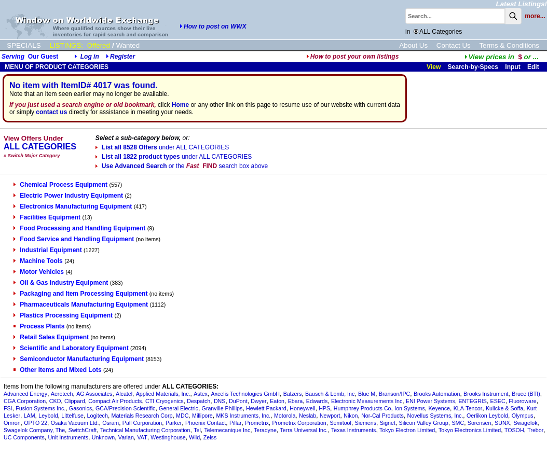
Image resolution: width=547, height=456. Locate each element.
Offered (98, 45)
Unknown (103, 437)
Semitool (340, 423)
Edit (534, 67)
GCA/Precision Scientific (125, 408)
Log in (89, 56)
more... (535, 16)
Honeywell (302, 408)
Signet (387, 423)
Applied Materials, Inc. (163, 394)
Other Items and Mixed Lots (57, 370)
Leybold (48, 415)
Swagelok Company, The (34, 430)
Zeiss (209, 437)
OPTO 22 (35, 423)
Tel (197, 430)
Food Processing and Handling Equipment (79, 228)
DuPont (238, 401)
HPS (324, 408)
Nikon (351, 415)
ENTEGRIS (472, 401)
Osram (110, 423)
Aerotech (62, 394)
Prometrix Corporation (299, 423)
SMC (458, 423)
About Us (413, 45)
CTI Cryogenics (164, 401)
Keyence (439, 408)
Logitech (97, 415)
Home (180, 104)
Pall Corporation (142, 423)
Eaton (277, 401)
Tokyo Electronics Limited (470, 430)
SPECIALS (23, 45)
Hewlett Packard (266, 408)
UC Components (24, 437)
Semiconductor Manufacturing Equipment (78, 359)
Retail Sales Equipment (51, 337)
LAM (29, 415)
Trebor (535, 430)
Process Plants (38, 326)
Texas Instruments (353, 430)
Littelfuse (72, 415)
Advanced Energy (25, 394)
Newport (330, 415)
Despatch (198, 401)
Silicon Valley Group (423, 423)
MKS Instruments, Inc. (243, 415)
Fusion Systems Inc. (40, 408)
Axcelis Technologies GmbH (245, 394)
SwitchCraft (83, 430)
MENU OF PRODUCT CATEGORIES (55, 67)
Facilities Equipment (46, 217)
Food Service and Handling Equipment (73, 239)
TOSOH (514, 430)
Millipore (202, 415)
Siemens (365, 423)
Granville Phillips (222, 408)
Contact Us (453, 45)
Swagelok (525, 423)
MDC (182, 415)
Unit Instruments (68, 437)
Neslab (307, 415)
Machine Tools (37, 261)
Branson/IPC (394, 394)
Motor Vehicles (38, 271)
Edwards (316, 401)
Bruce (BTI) (526, 394)
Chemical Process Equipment (60, 184)
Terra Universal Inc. (303, 430)
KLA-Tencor (468, 408)
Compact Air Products (115, 401)
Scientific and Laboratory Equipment (70, 348)
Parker (174, 423)
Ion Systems (409, 408)
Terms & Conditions (509, 45)
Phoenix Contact (205, 423)
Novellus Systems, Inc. (435, 415)
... (501, 57)
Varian (126, 437)
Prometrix (257, 423)
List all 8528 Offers (162, 147)
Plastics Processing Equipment (63, 315)
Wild (194, 437)
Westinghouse (168, 437)
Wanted (128, 45)
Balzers (292, 394)
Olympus (523, 415)
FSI (8, 408)
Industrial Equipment (47, 250)
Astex (201, 394)
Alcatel (124, 394)
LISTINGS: (66, 45)
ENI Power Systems (430, 401)
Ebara (295, 401)
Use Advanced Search (181, 166)
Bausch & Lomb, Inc (329, 394)
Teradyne (265, 430)
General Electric (178, 408)
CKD (55, 401)
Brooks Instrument (485, 394)
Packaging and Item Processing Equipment (80, 293)
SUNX (502, 423)
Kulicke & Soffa (504, 408)
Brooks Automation (437, 394)
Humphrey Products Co (362, 408)
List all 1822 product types (173, 156)
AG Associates (94, 394)
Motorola (284, 415)
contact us (51, 112)
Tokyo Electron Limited (407, 430)
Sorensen (479, 423)
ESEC (497, 401)
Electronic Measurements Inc (366, 401)
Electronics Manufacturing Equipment (72, 206)
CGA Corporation (25, 401)
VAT (142, 437)
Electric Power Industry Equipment (68, 195)
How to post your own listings (352, 56)
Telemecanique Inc (227, 430)
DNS (220, 401)
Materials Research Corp (142, 415)
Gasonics (80, 408)
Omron (12, 423)
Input (512, 67)
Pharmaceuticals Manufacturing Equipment (80, 304)
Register (122, 56)
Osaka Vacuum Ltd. (75, 423)
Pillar (235, 423)
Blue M (366, 394)
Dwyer (258, 401)
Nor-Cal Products (382, 415)
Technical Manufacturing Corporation (145, 430)
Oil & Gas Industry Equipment (60, 282)
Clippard (74, 401)
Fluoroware (522, 401)
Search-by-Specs (473, 67)
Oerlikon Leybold (487, 415)
